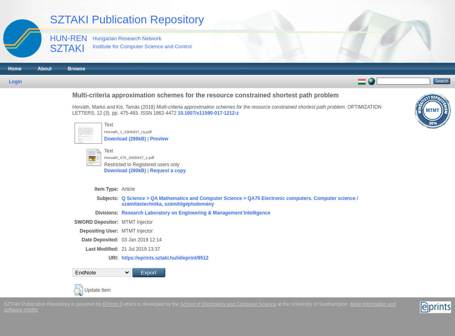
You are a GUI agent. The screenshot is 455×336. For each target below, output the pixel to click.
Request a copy (168, 170)
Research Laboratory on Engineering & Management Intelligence (196, 213)
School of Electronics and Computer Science (228, 304)
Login (15, 82)
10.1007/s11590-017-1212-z (208, 113)
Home (14, 69)
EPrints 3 (113, 304)
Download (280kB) (125, 170)
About (44, 69)
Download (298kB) (125, 139)
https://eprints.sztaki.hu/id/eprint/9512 (165, 258)
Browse (76, 69)
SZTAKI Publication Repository (127, 19)
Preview (159, 139)
